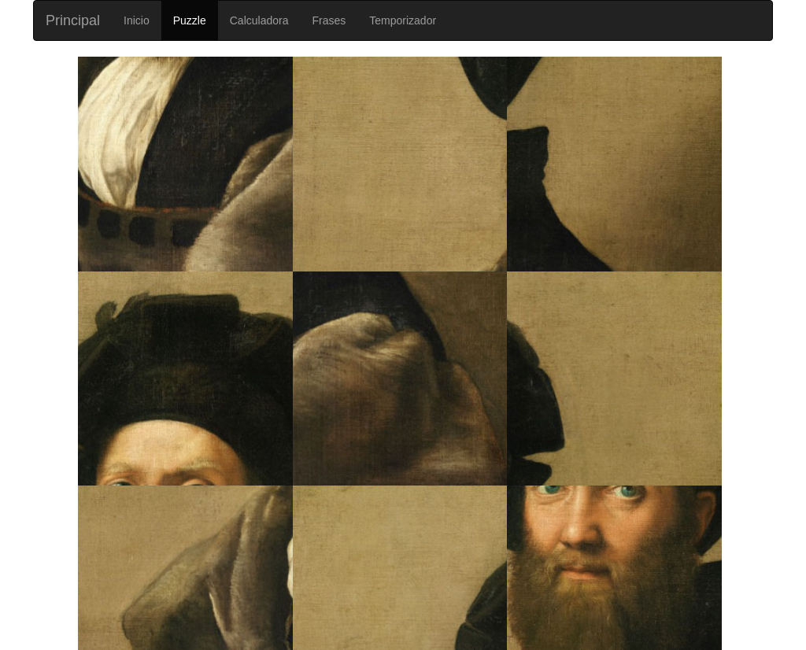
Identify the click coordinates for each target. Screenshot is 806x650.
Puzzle (189, 20)
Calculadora (259, 20)
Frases (329, 20)
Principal (73, 20)
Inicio (137, 20)
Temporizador (402, 20)
